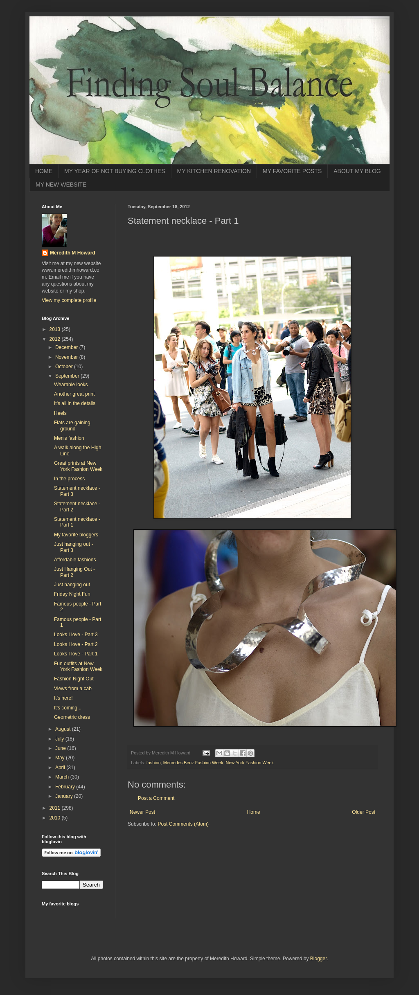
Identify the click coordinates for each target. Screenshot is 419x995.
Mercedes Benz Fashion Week (193, 762)
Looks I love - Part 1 (76, 654)
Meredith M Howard (72, 253)
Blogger (318, 958)
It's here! (63, 698)
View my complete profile (69, 300)
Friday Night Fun (72, 594)
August (63, 729)
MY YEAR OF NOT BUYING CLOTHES (114, 171)
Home (253, 812)
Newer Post (142, 812)
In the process (69, 479)
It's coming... (67, 708)
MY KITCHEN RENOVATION (214, 171)
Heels (60, 413)
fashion (153, 762)
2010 (56, 818)
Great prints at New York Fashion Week (78, 466)
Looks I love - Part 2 (76, 644)
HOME (43, 171)
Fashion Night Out (74, 679)
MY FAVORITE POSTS (292, 171)
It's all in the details (74, 403)
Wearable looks (71, 384)
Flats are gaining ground (72, 425)
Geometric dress (72, 717)
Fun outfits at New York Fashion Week (78, 666)
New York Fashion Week (249, 762)
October (64, 366)
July (60, 739)
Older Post (363, 812)
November (67, 357)
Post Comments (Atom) (183, 824)
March (62, 777)
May (60, 758)
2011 (56, 808)
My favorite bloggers (76, 535)
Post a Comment (156, 798)
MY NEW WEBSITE (61, 184)
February (65, 787)
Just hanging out (72, 585)
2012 (56, 339)
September (68, 376)
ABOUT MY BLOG (357, 171)
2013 (56, 329)
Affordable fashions (75, 560)
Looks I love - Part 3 (76, 634)
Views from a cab (73, 688)
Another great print (74, 394)
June (61, 748)
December (67, 347)
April (60, 767)
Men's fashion (69, 438)
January (64, 796)
